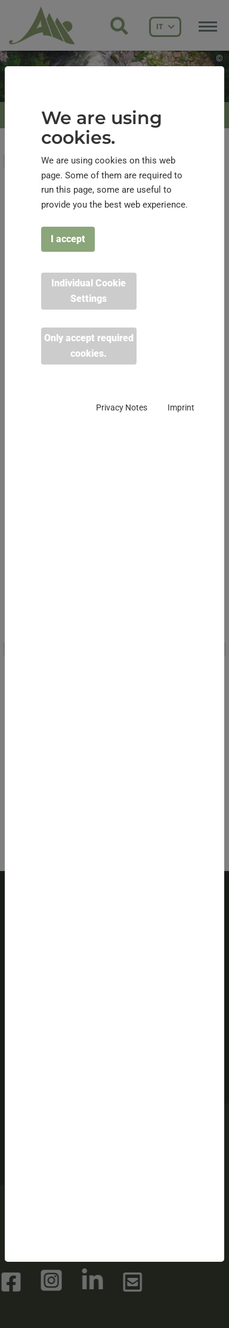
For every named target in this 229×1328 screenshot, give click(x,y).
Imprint (181, 407)
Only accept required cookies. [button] (89, 345)
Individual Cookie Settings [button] (88, 290)
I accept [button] (68, 239)
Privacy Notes (121, 407)
